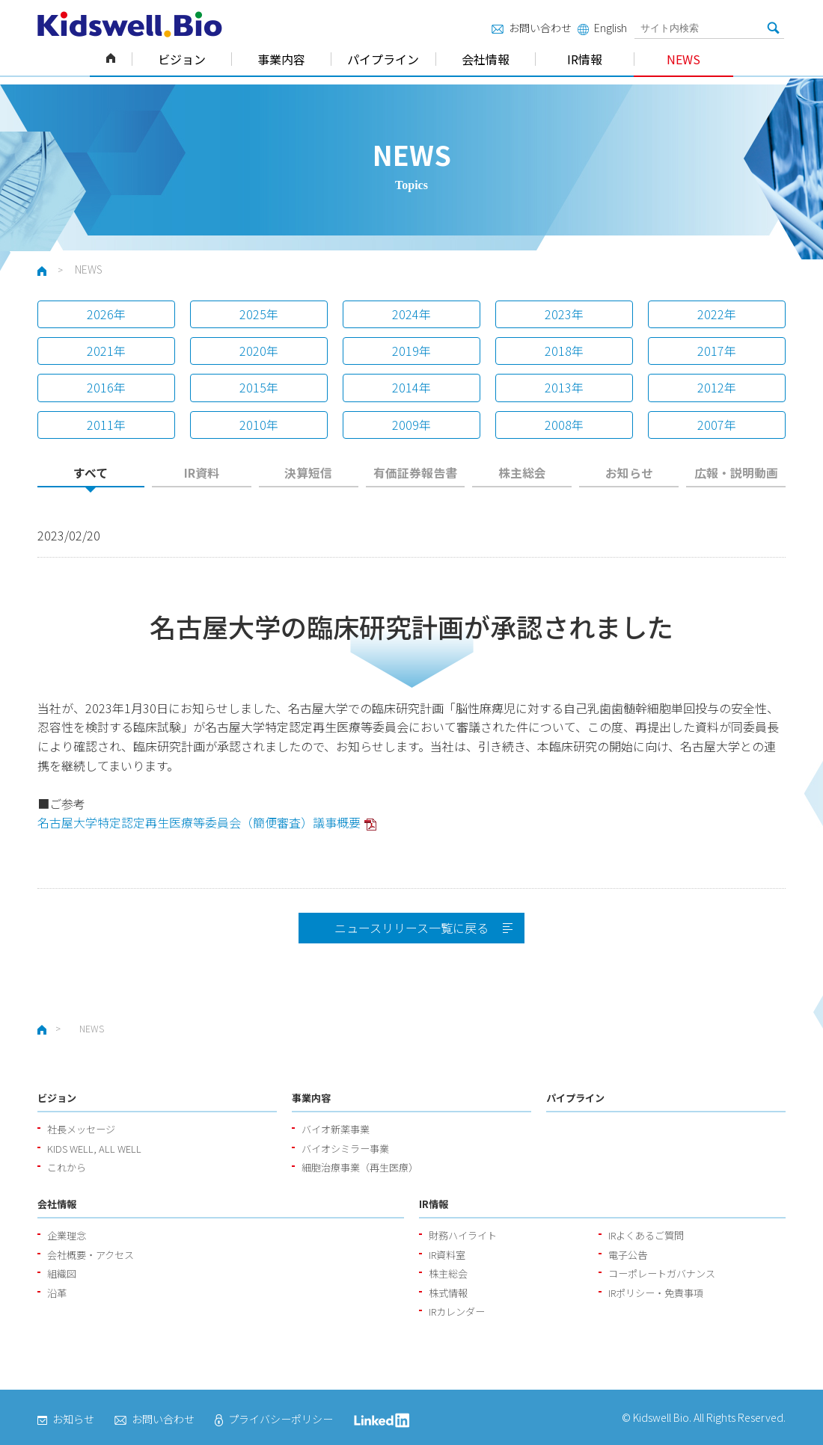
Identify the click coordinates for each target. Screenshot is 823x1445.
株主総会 (448, 1273)
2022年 (716, 314)
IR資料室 (447, 1255)
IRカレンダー (457, 1311)
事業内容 (281, 59)
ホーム (111, 59)
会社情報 (486, 59)
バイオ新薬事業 (336, 1129)
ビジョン (182, 59)
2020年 (258, 351)
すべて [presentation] (90, 472)
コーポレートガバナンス (661, 1273)
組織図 (61, 1273)
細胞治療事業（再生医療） (360, 1167)
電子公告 (627, 1255)
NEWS (683, 59)
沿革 (57, 1293)
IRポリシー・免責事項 (655, 1293)
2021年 (106, 351)
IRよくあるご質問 (646, 1235)
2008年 (564, 425)
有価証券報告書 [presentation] (415, 472)
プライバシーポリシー (274, 1418)
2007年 (716, 425)
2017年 (716, 351)
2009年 (411, 425)
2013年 (564, 387)
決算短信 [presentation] (308, 472)
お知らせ (65, 1418)
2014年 (411, 387)
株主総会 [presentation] (522, 472)
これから (66, 1167)
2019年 (411, 351)
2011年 (106, 425)
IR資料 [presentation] (201, 472)
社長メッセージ (81, 1129)
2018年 (564, 351)
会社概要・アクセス (90, 1255)
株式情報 (448, 1293)
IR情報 (584, 59)
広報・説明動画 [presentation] (736, 472)
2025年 (258, 314)
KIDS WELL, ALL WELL (94, 1148)
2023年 (564, 314)
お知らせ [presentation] (629, 472)
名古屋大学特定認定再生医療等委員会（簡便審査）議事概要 (199, 822)
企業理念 (66, 1235)
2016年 (106, 387)
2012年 (716, 387)
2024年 (411, 314)
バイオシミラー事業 (345, 1148)
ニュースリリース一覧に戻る (411, 928)
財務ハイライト (463, 1235)
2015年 (258, 387)
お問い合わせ (532, 27)
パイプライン (383, 59)
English (602, 27)
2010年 (258, 425)
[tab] (90, 477)
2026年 (106, 314)
